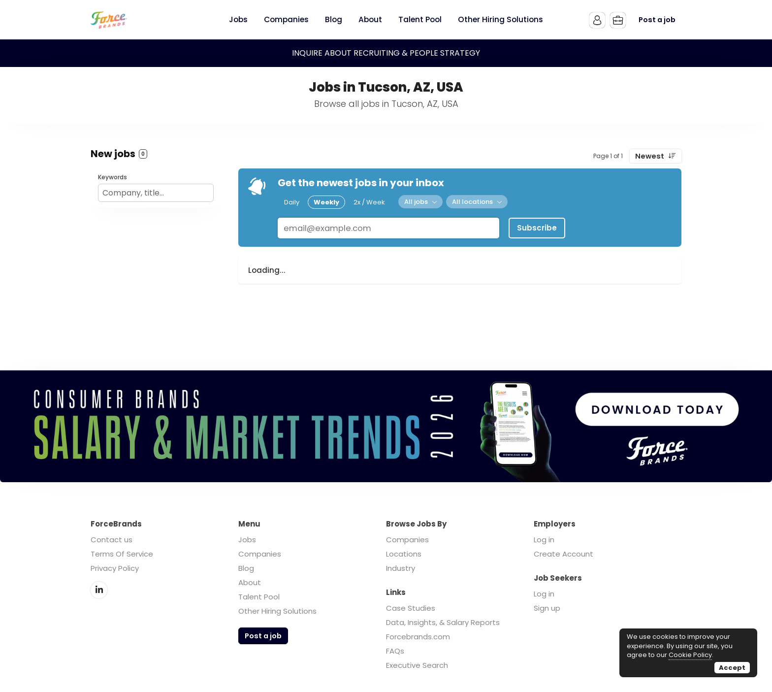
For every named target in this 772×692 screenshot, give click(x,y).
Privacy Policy (115, 568)
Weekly (326, 202)
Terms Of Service (122, 554)
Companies (259, 554)
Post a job (657, 20)
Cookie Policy (690, 654)
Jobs (247, 539)
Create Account (563, 554)
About (249, 582)
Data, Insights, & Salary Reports (443, 622)
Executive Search (417, 665)
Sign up (547, 608)
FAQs (395, 651)
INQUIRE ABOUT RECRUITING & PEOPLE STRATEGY (386, 53)
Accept (732, 667)
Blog (246, 568)
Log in (544, 539)
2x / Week (369, 202)
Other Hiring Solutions (277, 611)
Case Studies (410, 608)
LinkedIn (99, 590)
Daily (291, 202)
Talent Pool (259, 597)
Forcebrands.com (418, 636)
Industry (400, 568)
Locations (403, 554)
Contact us (111, 539)
